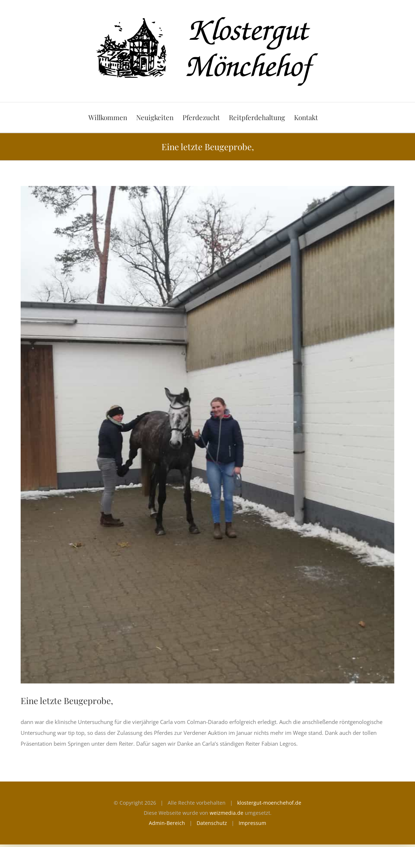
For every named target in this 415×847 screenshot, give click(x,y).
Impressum (252, 823)
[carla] (207, 434)
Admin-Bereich (167, 823)
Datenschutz (212, 823)
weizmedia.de (226, 812)
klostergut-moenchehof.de (269, 802)
